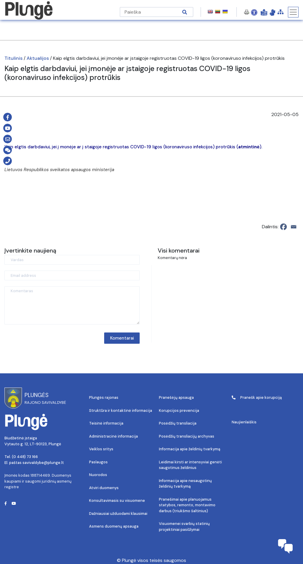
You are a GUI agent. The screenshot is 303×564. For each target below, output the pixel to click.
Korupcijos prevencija (179, 410)
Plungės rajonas (103, 397)
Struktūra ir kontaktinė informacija (120, 410)
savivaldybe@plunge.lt (43, 462)
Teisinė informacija (106, 423)
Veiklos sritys (101, 448)
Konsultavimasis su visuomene (117, 500)
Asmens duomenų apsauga (113, 526)
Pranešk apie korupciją (257, 397)
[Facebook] (283, 226)
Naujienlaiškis (244, 422)
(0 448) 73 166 (25, 456)
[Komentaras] (72, 305)
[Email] (293, 226)
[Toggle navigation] (293, 12)
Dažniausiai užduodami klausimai (118, 513)
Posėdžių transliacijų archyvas (186, 436)
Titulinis (13, 58)
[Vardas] (72, 260)
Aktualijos (38, 58)
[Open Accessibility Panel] (254, 12)
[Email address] (72, 275)
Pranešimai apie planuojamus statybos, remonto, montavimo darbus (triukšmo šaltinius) (187, 505)
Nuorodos (98, 474)
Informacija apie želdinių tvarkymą (189, 448)
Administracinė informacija (113, 436)
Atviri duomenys (104, 487)
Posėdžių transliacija (177, 423)
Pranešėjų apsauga (176, 397)
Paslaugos (98, 462)
